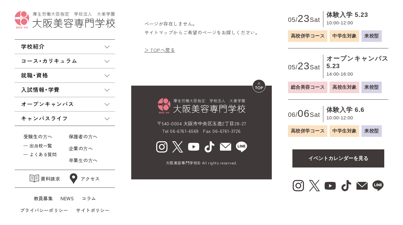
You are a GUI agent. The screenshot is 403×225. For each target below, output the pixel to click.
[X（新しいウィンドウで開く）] (177, 146)
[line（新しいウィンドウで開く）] (241, 146)
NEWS (67, 198)
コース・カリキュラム (49, 61)
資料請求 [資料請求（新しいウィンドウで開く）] (45, 178)
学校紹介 (33, 46)
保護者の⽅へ (84, 136)
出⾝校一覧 (40, 145)
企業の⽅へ (81, 148)
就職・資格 (34, 75)
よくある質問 (43, 154)
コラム (89, 198)
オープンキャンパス (47, 104)
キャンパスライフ (44, 118)
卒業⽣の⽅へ (83, 160)
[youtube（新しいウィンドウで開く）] (193, 146)
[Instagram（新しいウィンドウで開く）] (161, 146)
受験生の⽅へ (37, 136)
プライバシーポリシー (44, 210)
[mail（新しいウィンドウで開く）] (225, 146)
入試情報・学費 (40, 89)
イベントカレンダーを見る (338, 158)
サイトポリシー (93, 210)
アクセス (84, 178)
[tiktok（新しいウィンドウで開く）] (209, 146)
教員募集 (43, 198)
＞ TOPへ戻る (159, 50)
